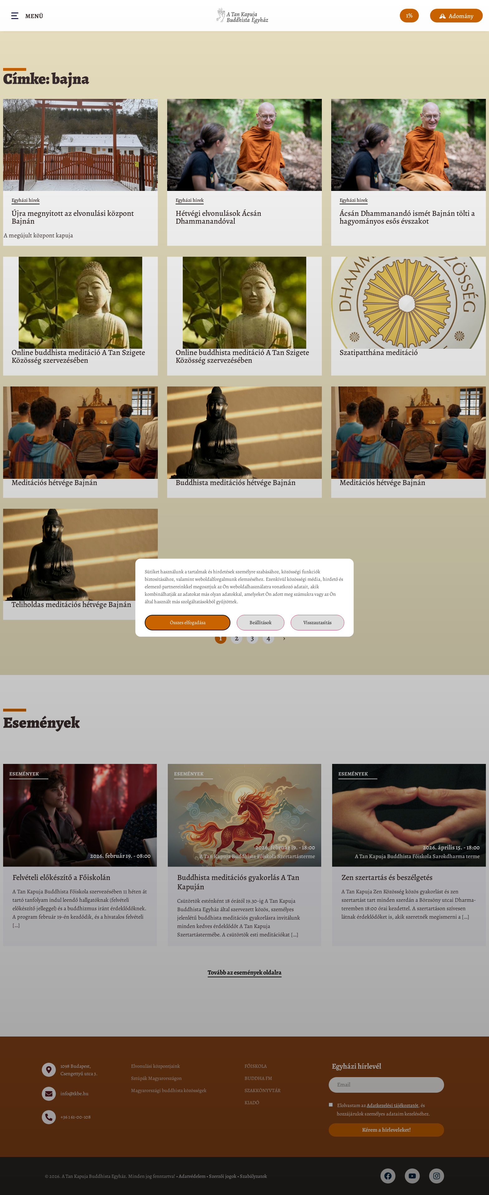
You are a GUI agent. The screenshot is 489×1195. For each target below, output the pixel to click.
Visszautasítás (317, 622)
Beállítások (260, 622)
